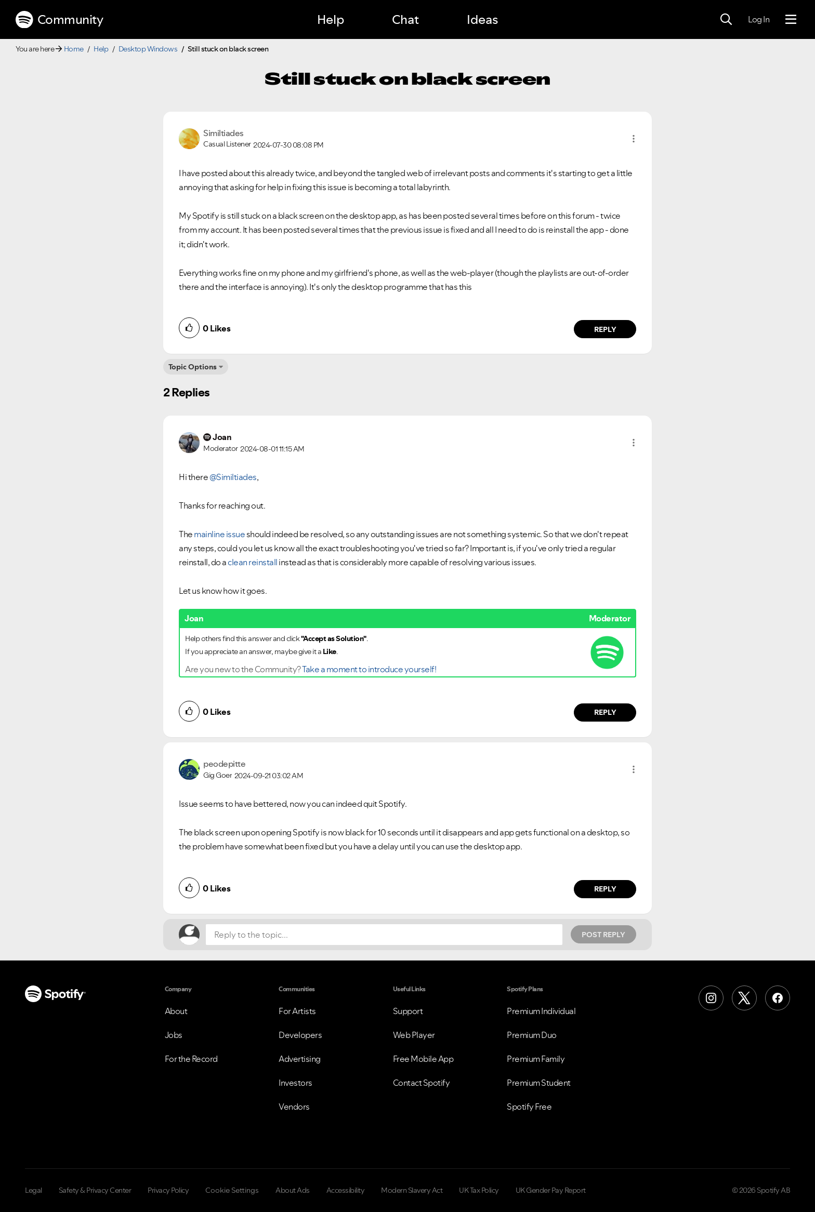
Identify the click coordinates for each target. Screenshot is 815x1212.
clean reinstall (253, 562)
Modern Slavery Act (411, 1190)
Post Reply (603, 934)
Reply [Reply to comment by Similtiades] (605, 329)
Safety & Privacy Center (95, 1190)
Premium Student (539, 1082)
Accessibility (345, 1190)
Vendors (294, 1106)
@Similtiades (233, 477)
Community (59, 20)
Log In (758, 19)
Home (74, 49)
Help (330, 19)
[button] (633, 138)
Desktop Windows (148, 49)
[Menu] (790, 19)
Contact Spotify (421, 1082)
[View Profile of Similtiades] (223, 133)
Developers (300, 1035)
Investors (295, 1082)
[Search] (726, 19)
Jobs (173, 1035)
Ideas (482, 19)
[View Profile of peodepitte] (224, 763)
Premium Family (535, 1058)
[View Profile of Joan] (222, 437)
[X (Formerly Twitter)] (744, 997)
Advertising (300, 1058)
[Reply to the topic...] (384, 934)
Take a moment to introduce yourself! (369, 669)
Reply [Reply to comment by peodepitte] (605, 889)
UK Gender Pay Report (551, 1190)
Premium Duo (532, 1035)
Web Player (414, 1035)
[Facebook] (777, 997)
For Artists (297, 1011)
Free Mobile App (423, 1058)
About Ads (292, 1190)
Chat (405, 19)
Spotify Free (529, 1106)
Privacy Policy (168, 1190)
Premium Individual (541, 1011)
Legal (33, 1190)
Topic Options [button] (192, 367)
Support (408, 1011)
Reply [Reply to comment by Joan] (605, 712)
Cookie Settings (232, 1190)
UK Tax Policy (479, 1190)
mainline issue (219, 534)
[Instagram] (711, 997)
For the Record (191, 1058)
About (176, 1011)
